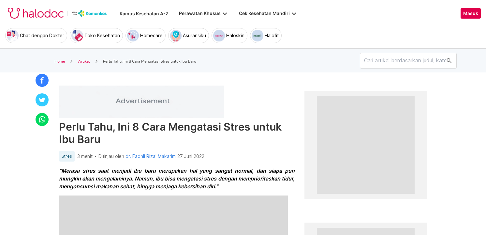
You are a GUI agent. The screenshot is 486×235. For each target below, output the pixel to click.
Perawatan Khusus (203, 13)
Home (59, 61)
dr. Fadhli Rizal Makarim (150, 156)
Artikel (84, 61)
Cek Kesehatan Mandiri (268, 13)
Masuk (470, 13)
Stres (67, 156)
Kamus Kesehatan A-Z (144, 13)
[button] (42, 80)
